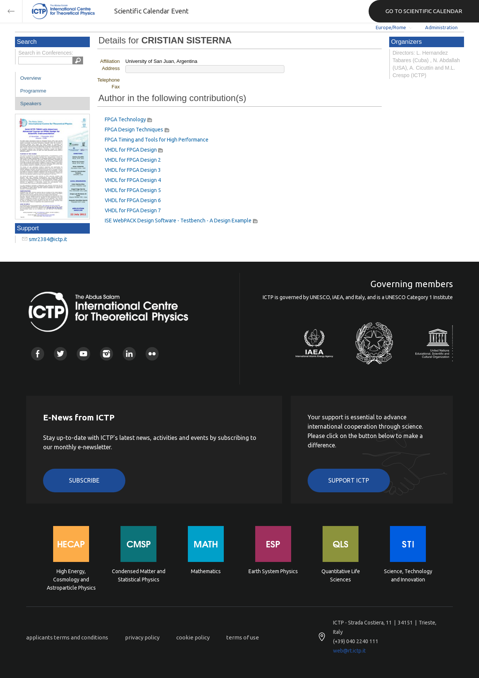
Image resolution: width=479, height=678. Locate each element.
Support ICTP (348, 480)
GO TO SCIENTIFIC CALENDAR (423, 11)
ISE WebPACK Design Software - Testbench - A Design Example (178, 221)
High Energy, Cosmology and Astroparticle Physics (71, 579)
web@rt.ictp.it (349, 651)
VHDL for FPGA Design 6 (133, 200)
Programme (33, 91)
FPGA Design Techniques (134, 130)
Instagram (106, 353)
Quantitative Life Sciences (340, 575)
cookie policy (193, 637)
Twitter (60, 353)
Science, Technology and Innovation (408, 575)
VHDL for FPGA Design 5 (133, 190)
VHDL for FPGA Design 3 (133, 170)
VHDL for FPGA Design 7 (133, 210)
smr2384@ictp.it (48, 239)
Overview (30, 78)
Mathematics (206, 571)
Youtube (83, 353)
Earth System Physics (273, 571)
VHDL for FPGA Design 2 (133, 160)
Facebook (37, 353)
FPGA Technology (125, 119)
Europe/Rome (391, 27)
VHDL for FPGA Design (131, 150)
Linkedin (129, 353)
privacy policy (142, 637)
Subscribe (84, 480)
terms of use (242, 637)
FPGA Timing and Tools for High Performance (156, 140)
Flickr (152, 353)
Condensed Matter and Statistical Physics (138, 575)
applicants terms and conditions (67, 637)
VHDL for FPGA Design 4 (133, 180)
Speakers (30, 103)
